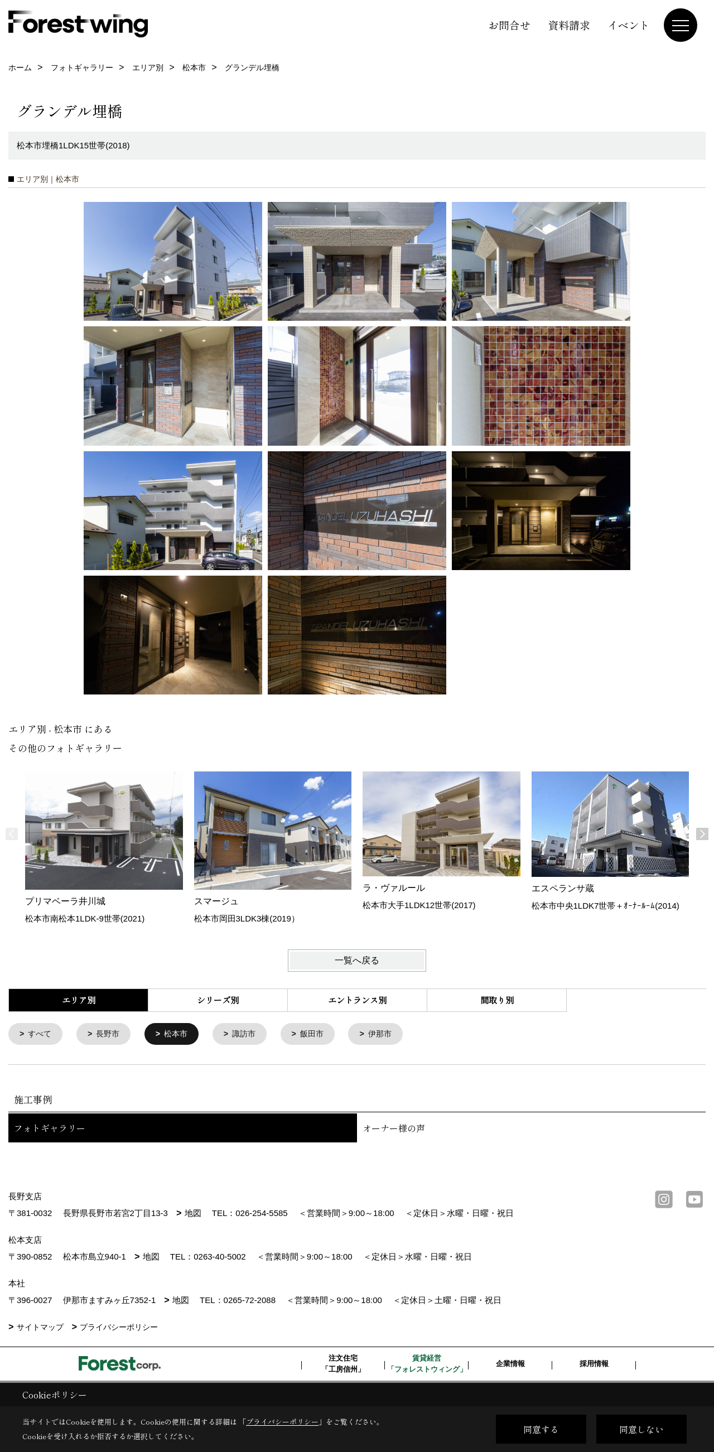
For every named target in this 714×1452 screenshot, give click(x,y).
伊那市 (392, 1034)
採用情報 (594, 1365)
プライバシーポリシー (119, 1328)
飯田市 (322, 1034)
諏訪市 (251, 1034)
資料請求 (569, 24)
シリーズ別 (218, 1000)
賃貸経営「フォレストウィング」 (427, 1364)
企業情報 (510, 1365)
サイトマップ (40, 1328)
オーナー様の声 (394, 1129)
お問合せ (509, 24)
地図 (193, 1214)
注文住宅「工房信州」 (343, 1364)
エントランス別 (357, 1000)
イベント (628, 24)
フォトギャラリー (49, 1129)
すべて (41, 1034)
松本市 (181, 1034)
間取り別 (497, 1000)
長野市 (111, 1034)
